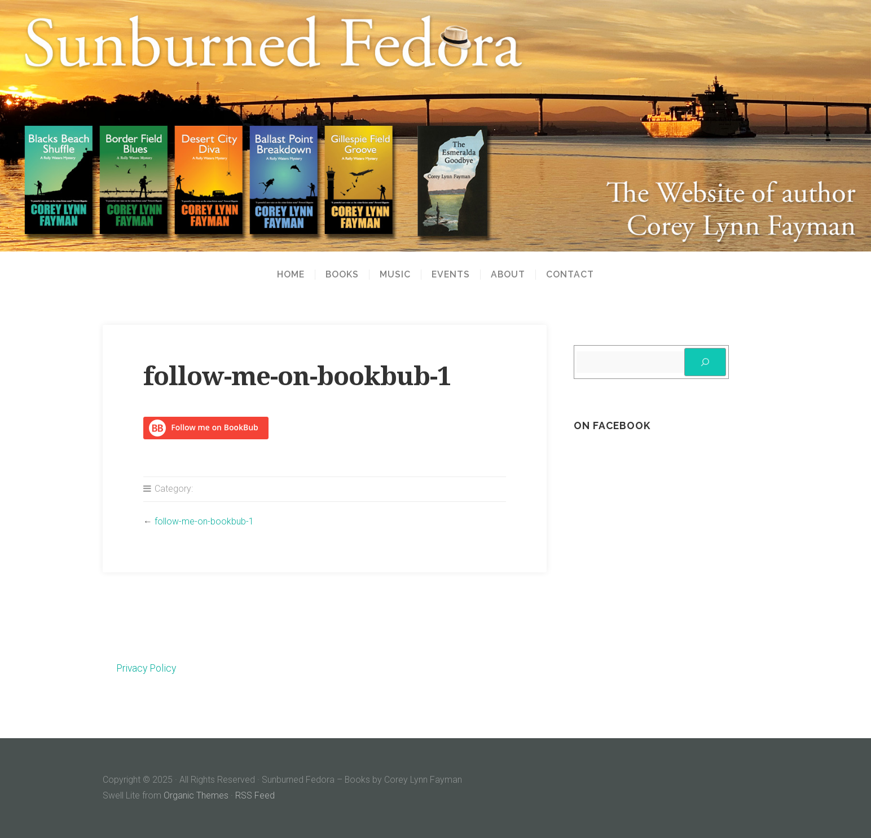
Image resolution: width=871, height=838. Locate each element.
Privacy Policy (146, 668)
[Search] (705, 362)
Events (451, 275)
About (508, 275)
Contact (570, 275)
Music (395, 275)
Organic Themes (196, 795)
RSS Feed (255, 795)
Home (291, 275)
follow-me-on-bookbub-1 (204, 521)
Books (342, 275)
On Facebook (612, 425)
